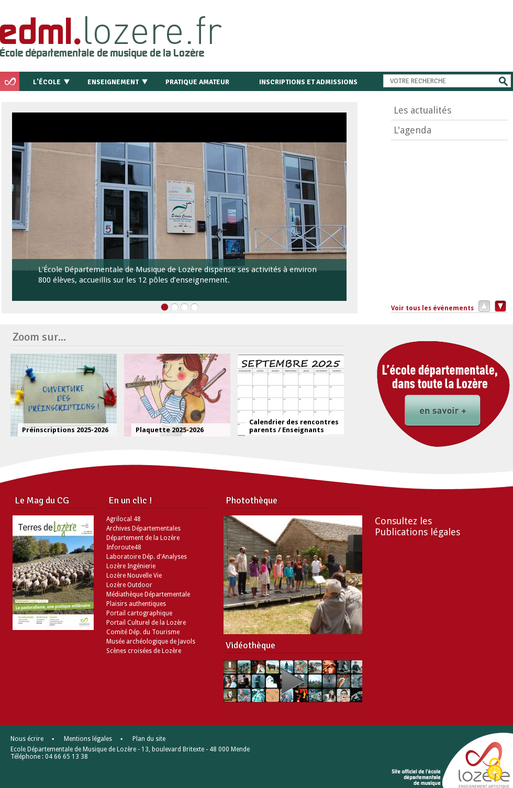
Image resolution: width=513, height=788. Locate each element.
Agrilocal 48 (123, 519)
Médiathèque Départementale (148, 594)
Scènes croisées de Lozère (143, 651)
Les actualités (422, 110)
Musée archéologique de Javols (150, 641)
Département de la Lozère (143, 538)
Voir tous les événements (432, 308)
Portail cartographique (139, 613)
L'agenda (412, 130)
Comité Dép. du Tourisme (143, 632)
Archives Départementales (143, 528)
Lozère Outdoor (129, 585)
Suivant (499, 305)
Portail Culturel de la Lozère (146, 622)
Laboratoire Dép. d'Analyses (146, 556)
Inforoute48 (123, 547)
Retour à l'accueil (131, 33)
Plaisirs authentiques (136, 603)
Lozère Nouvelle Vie (134, 575)
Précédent (481, 305)
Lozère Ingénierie (130, 566)
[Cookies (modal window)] (494, 770)
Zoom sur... (39, 337)
